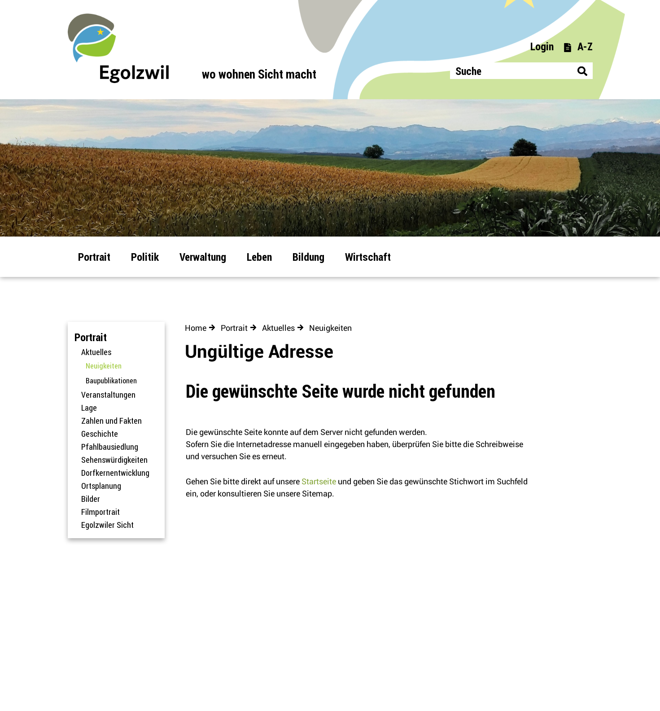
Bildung (308, 256)
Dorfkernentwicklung (115, 472)
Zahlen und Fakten (111, 420)
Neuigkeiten (123, 366)
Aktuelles (96, 352)
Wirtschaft (368, 256)
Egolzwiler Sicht (107, 524)
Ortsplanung (101, 485)
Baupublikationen (111, 381)
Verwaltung (202, 256)
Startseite (319, 481)
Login (542, 46)
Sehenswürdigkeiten (114, 459)
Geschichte (99, 433)
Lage (89, 407)
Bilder (90, 498)
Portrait (94, 256)
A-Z (578, 46)
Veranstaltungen (108, 394)
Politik (145, 256)
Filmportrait (100, 511)
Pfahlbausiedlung (109, 446)
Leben (259, 256)
